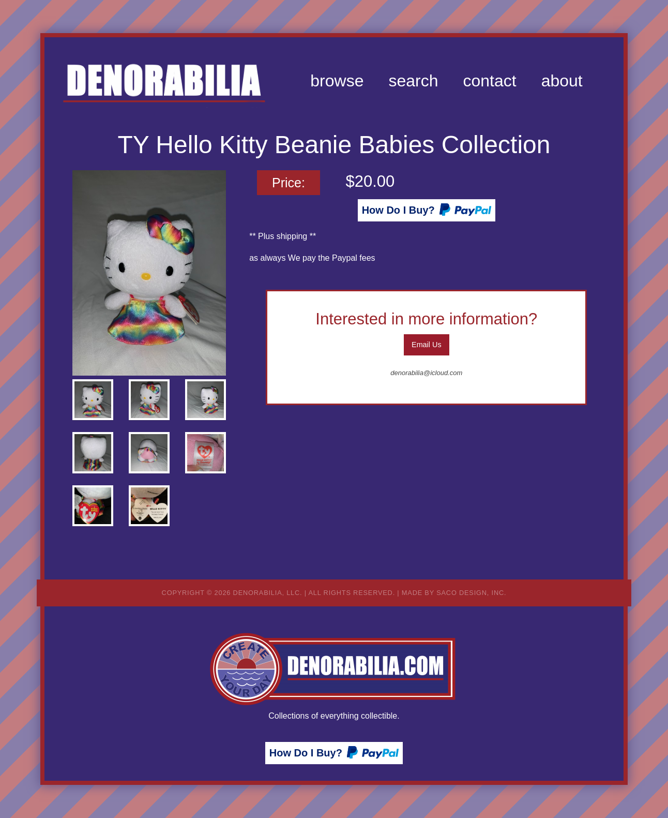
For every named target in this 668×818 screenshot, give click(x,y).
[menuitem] (337, 80)
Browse (336, 80)
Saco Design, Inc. (471, 593)
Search (413, 80)
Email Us (427, 344)
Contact (489, 80)
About (562, 80)
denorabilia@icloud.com (426, 373)
